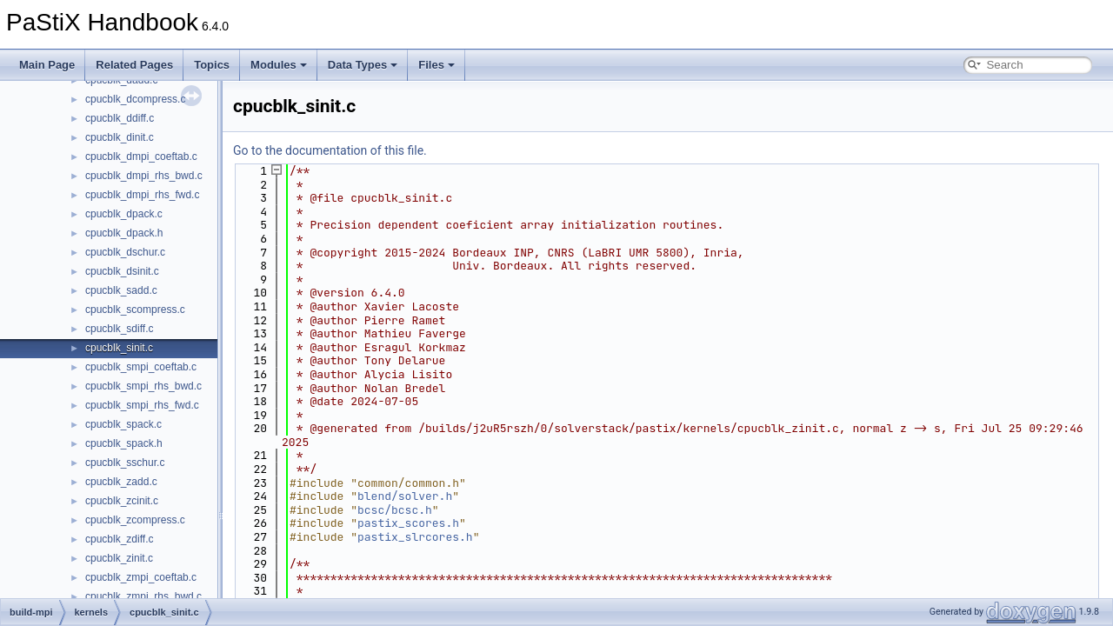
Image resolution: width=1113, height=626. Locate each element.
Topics (212, 64)
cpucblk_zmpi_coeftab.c (141, 577)
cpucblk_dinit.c (119, 137)
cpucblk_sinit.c (119, 348)
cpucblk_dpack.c (124, 214)
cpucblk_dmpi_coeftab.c (141, 156)
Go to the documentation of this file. (330, 150)
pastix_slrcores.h (415, 536)
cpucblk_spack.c (123, 424)
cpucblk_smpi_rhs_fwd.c (142, 405)
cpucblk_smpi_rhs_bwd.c (143, 386)
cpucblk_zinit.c (119, 558)
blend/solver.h (404, 496)
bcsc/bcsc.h (394, 510)
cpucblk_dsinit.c (122, 271)
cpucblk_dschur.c (125, 252)
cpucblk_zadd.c (121, 482)
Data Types (362, 64)
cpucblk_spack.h (124, 443)
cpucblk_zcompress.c (135, 520)
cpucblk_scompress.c (135, 309)
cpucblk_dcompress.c (135, 99)
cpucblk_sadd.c (121, 290)
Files (436, 64)
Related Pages (134, 64)
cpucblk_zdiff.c (119, 539)
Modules (278, 64)
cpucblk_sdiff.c (119, 329)
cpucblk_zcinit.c (121, 501)
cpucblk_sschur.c (124, 462)
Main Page (47, 64)
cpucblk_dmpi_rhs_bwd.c (144, 176)
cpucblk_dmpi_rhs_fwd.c (142, 195)
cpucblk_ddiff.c (119, 118)
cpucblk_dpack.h (124, 233)
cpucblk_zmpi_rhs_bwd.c (143, 596)
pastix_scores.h (408, 523)
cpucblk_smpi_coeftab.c (141, 367)
